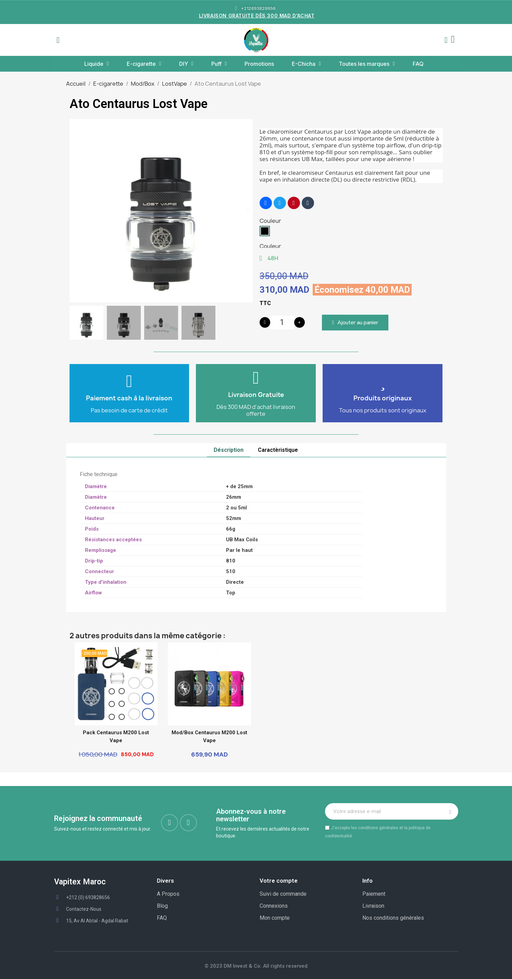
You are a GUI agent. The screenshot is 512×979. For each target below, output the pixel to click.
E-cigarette (144, 64)
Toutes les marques (367, 64)
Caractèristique (278, 450)
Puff (219, 64)
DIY (186, 64)
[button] (58, 40)
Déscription (228, 450)
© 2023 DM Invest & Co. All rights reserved (256, 966)
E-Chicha (306, 64)
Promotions (259, 63)
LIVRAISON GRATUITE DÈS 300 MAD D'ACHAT (257, 16)
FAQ (418, 63)
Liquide (96, 64)
